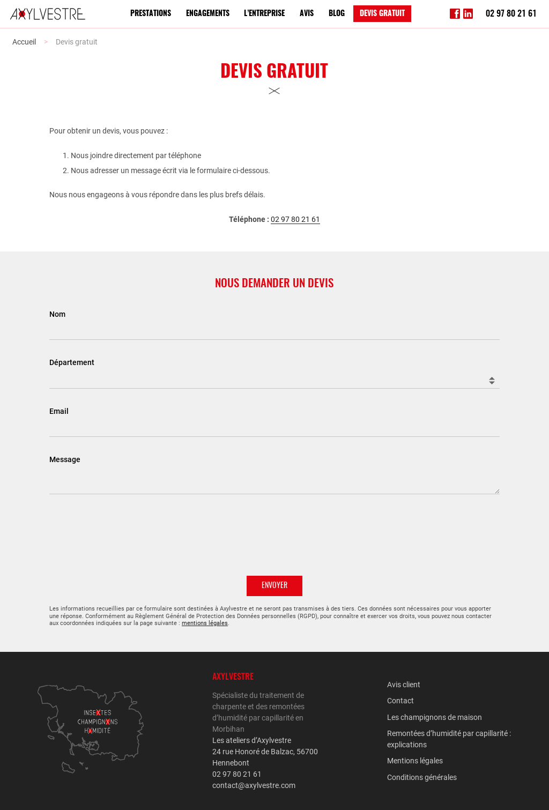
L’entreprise (264, 14)
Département (71, 362)
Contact (400, 700)
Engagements (207, 14)
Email (59, 411)
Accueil (24, 42)
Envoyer (274, 586)
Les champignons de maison (434, 717)
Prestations (150, 14)
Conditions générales (422, 777)
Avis (307, 14)
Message (64, 459)
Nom (57, 313)
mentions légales (205, 623)
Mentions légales (415, 760)
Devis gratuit (382, 14)
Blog (337, 14)
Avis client (403, 684)
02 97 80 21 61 (511, 14)
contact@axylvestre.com (253, 785)
